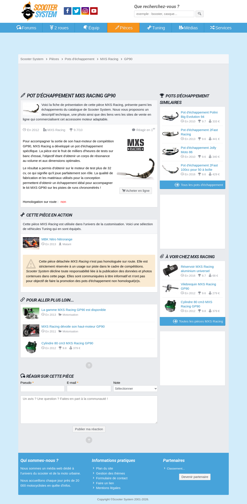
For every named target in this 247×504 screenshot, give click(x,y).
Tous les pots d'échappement (199, 185)
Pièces (123, 27)
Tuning (156, 27)
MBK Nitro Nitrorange (56, 239)
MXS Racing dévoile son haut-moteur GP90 (73, 326)
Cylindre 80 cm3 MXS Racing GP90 (67, 343)
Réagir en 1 (143, 130)
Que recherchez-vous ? (156, 6)
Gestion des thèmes (110, 473)
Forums (26, 27)
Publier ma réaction (89, 429)
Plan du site (104, 468)
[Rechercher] (200, 14)
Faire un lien (105, 483)
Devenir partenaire (194, 477)
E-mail (72, 382)
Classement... (176, 468)
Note (116, 382)
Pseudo (27, 382)
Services (221, 27)
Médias (188, 27)
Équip (91, 27)
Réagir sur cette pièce (50, 376)
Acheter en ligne (136, 190)
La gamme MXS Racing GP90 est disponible (73, 310)
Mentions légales (108, 488)
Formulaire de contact (111, 478)
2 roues (59, 27)
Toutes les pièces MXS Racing (198, 321)
